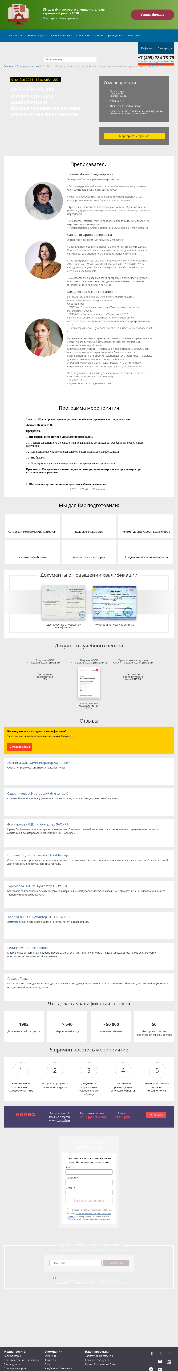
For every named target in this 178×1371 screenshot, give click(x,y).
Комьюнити (15, 35)
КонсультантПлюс (61, 35)
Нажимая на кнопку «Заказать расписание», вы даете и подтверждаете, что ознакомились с (89, 1214)
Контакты (50, 1360)
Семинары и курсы (37, 35)
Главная (9, 66)
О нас (47, 1364)
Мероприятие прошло (134, 136)
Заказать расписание (89, 1200)
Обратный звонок (156, 64)
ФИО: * (70, 1167)
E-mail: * (70, 1188)
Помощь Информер (15, 1368)
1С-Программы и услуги (89, 35)
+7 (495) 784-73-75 (156, 57)
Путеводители (12, 1364)
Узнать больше (152, 14)
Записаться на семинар (99, 1355)
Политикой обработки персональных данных (89, 1219)
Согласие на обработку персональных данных (90, 1279)
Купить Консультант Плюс (100, 1364)
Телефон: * (72, 1177)
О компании (134, 35)
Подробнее (63, 1120)
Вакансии (50, 1355)
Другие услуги (115, 35)
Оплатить (156, 1115)
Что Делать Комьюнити (58, 1368)
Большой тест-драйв (97, 1360)
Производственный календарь (22, 1360)
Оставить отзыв (19, 746)
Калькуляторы (12, 1355)
